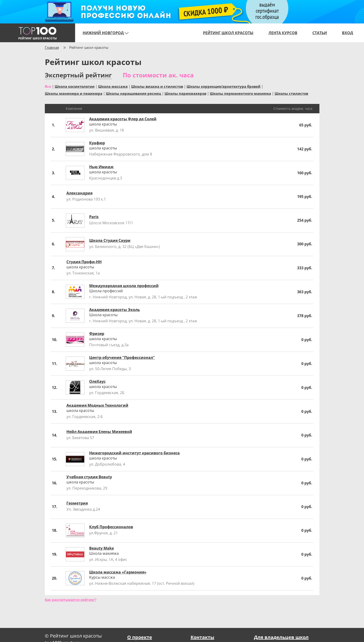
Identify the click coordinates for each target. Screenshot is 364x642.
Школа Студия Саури (109, 240)
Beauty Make (101, 548)
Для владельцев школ (281, 637)
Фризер (96, 333)
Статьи (319, 32)
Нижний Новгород (106, 32)
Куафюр (97, 142)
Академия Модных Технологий (97, 405)
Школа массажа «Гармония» (117, 572)
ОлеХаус (97, 381)
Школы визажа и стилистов (157, 86)
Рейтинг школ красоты (228, 32)
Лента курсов (282, 32)
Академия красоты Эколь (114, 309)
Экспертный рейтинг (78, 75)
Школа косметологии (75, 86)
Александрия (79, 193)
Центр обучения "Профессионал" (122, 357)
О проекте (139, 637)
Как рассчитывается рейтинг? (70, 599)
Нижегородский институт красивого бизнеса (134, 453)
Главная (52, 47)
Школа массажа (113, 86)
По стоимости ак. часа (158, 75)
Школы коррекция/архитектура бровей (224, 86)
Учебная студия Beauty (89, 476)
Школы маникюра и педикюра (73, 93)
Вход (347, 32)
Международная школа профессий (124, 285)
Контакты (202, 637)
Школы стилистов (291, 93)
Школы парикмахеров (185, 93)
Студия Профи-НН (84, 261)
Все (48, 86)
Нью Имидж (101, 166)
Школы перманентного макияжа (240, 93)
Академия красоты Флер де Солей (123, 119)
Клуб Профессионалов (111, 526)
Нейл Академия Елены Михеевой (99, 431)
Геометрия (77, 503)
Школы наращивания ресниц (133, 93)
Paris (94, 216)
